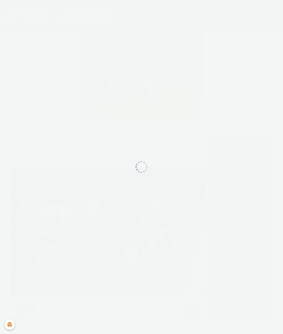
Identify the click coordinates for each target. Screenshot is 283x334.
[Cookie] (10, 324)
